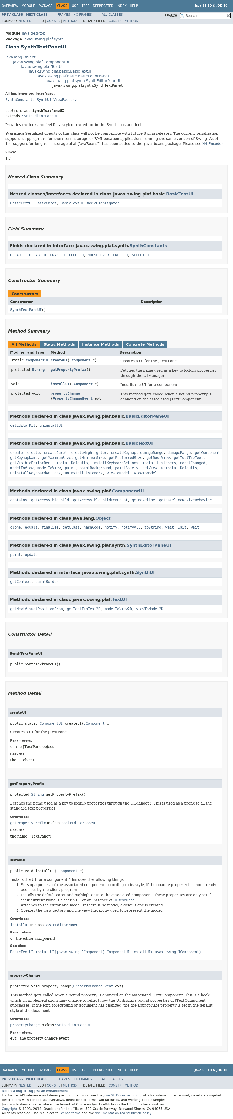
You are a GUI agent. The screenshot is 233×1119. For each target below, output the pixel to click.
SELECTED (140, 255)
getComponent (207, 452)
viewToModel (118, 473)
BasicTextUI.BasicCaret (33, 203)
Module (28, 6)
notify (111, 527)
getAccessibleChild (50, 500)
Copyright (9, 1109)
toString (152, 527)
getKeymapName (23, 457)
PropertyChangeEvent (73, 398)
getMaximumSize (56, 457)
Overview (10, 6)
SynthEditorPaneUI (40, 116)
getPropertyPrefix (68, 369)
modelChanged (192, 463)
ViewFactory (65, 99)
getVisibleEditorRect (31, 463)
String (38, 369)
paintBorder (46, 581)
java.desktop (33, 33)
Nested (25, 21)
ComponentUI (37, 360)
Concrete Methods (145, 344)
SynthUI (44, 99)
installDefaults (72, 463)
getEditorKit (22, 425)
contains (18, 500)
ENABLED (57, 255)
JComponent (79, 360)
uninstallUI (51, 425)
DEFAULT (17, 255)
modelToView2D (118, 609)
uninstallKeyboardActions (35, 473)
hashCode (92, 527)
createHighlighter (89, 452)
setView (149, 468)
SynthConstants (20, 99)
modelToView (21, 468)
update (31, 554)
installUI (60, 384)
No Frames (82, 15)
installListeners (159, 463)
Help (134, 6)
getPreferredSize (125, 457)
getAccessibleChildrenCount (100, 500)
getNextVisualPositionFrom (36, 609)
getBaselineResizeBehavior (185, 500)
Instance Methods (100, 344)
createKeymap (123, 452)
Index (122, 6)
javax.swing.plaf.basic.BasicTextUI (60, 71)
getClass (71, 527)
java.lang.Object (20, 57)
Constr (53, 21)
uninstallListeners (83, 473)
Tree (86, 6)
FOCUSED (76, 255)
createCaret (55, 452)
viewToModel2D (149, 609)
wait (169, 527)
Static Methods (59, 344)
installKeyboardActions (115, 463)
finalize (50, 527)
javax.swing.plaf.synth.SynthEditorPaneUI (82, 81)
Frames (63, 15)
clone (15, 527)
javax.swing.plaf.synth (43, 39)
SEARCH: (171, 16)
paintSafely (126, 468)
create (16, 452)
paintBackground (95, 468)
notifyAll (130, 527)
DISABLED (37, 255)
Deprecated (103, 6)
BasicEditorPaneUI (147, 416)
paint (70, 468)
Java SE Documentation (121, 1095)
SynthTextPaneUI (26, 310)
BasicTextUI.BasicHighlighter (90, 203)
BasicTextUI (179, 194)
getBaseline (143, 500)
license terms (69, 1113)
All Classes (112, 15)
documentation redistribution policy (123, 1113)
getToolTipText (188, 457)
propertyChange (65, 393)
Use (75, 6)
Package (45, 6)
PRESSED (120, 255)
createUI (59, 360)
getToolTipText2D (83, 609)
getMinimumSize (90, 457)
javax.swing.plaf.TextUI (42, 66)
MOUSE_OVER (98, 255)
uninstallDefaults (179, 468)
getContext (20, 581)
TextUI (119, 599)
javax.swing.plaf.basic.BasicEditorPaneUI (74, 76)
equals (31, 527)
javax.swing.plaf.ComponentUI (41, 62)
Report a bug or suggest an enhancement (35, 1091)
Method (70, 21)
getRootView (158, 457)
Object (103, 518)
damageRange (151, 452)
